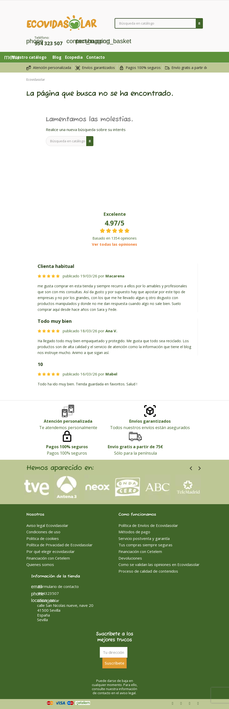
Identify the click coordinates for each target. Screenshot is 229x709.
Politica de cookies (42, 538)
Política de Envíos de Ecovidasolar (148, 525)
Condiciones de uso (43, 531)
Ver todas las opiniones (114, 244)
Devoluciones (130, 558)
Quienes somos (40, 564)
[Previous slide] (191, 468)
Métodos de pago (134, 531)
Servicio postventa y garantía (144, 538)
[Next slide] (199, 468)
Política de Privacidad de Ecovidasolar (59, 544)
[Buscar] (159, 23)
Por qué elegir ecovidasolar (50, 551)
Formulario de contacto (55, 586)
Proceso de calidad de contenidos (148, 571)
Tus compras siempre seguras (145, 544)
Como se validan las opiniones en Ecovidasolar (159, 564)
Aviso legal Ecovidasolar (47, 525)
